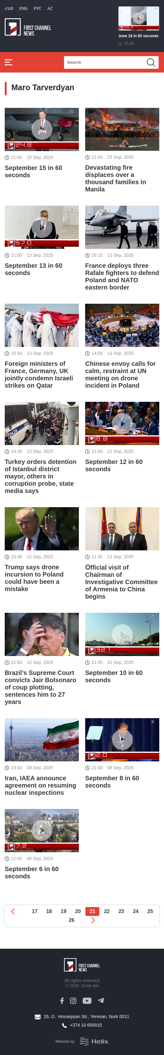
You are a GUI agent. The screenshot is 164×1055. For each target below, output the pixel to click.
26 (71, 920)
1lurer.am (89, 985)
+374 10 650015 (86, 1025)
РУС (37, 8)
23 (121, 911)
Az (49, 8)
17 (35, 911)
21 (92, 911)
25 (150, 911)
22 (107, 911)
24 (135, 911)
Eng (23, 8)
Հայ (9, 8)
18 (49, 911)
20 (78, 911)
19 (64, 911)
